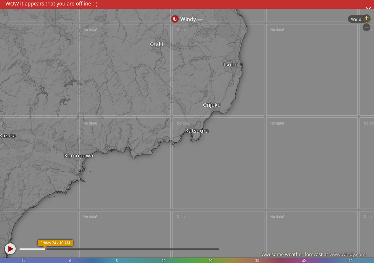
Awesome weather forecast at (314, 254)
